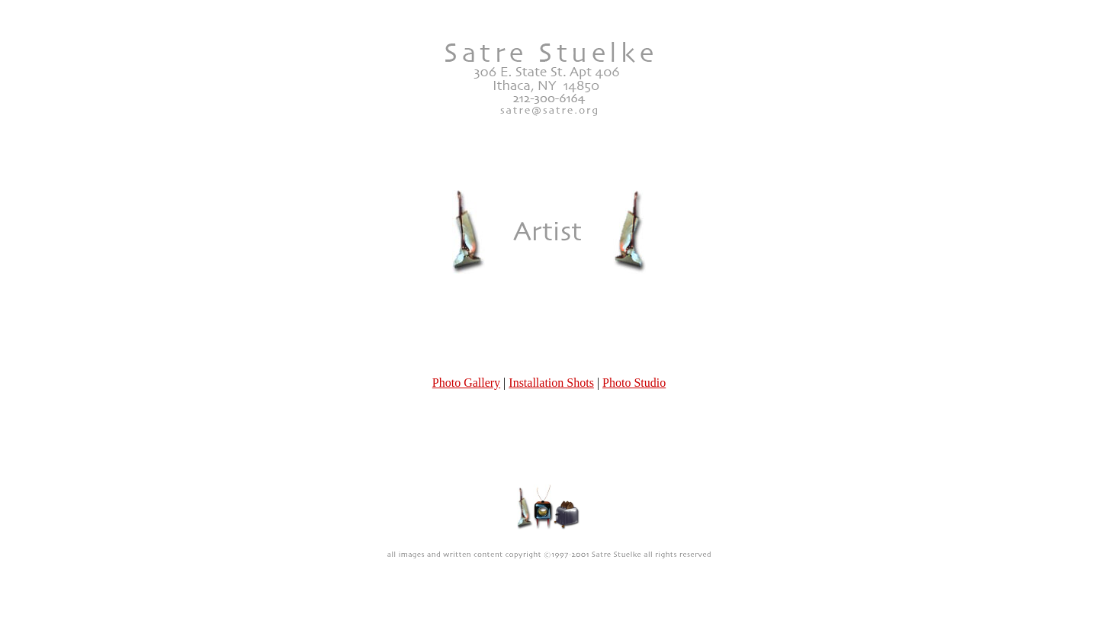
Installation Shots (551, 340)
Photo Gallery (466, 340)
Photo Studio (634, 340)
